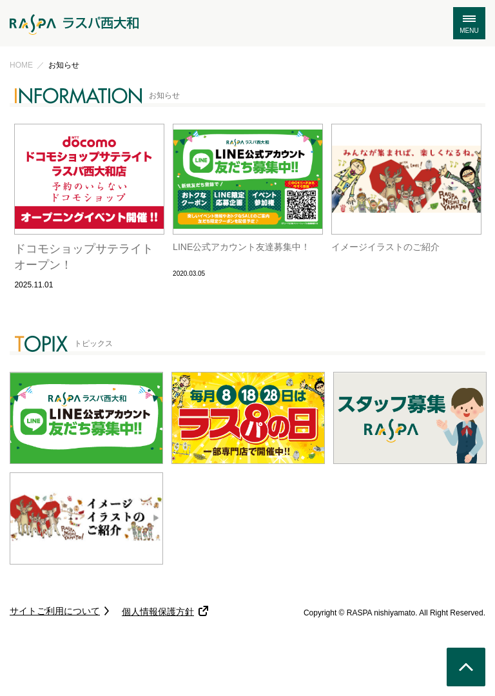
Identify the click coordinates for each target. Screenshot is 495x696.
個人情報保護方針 (158, 611)
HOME (21, 65)
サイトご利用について (55, 611)
